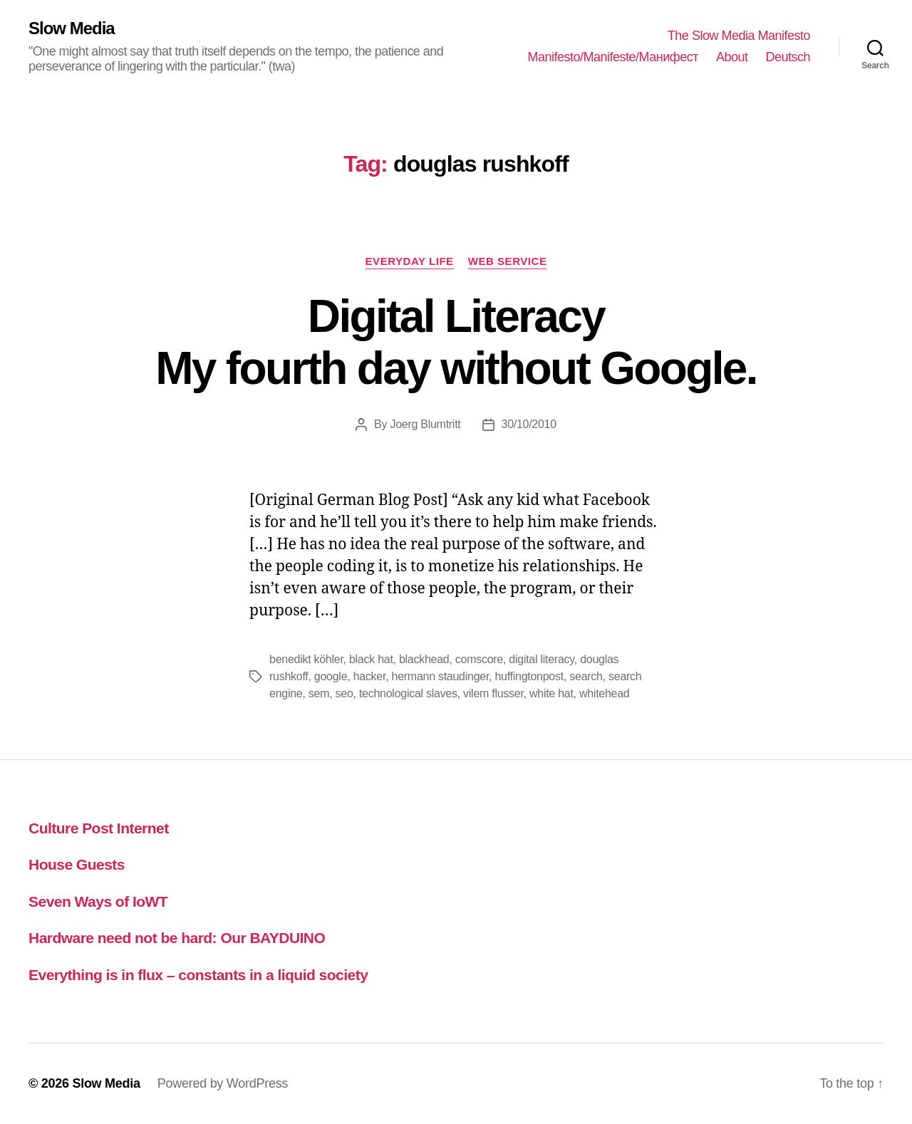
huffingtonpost (528, 676)
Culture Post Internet (98, 828)
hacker (369, 676)
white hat (551, 693)
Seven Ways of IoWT (97, 901)
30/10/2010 (529, 424)
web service (507, 261)
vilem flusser (493, 693)
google (330, 676)
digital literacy (541, 659)
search (585, 676)
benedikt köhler (306, 659)
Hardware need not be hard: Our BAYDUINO (176, 938)
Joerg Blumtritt (425, 424)
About (732, 57)
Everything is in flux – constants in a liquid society (198, 975)
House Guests (76, 864)
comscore (479, 659)
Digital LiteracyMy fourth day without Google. (456, 342)
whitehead (604, 693)
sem (319, 693)
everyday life (410, 261)
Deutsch (787, 57)
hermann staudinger (440, 676)
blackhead (424, 659)
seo (344, 693)
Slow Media (71, 28)
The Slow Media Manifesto (739, 35)
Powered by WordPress (222, 1083)
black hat (371, 659)
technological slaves (408, 693)
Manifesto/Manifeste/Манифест (613, 57)
